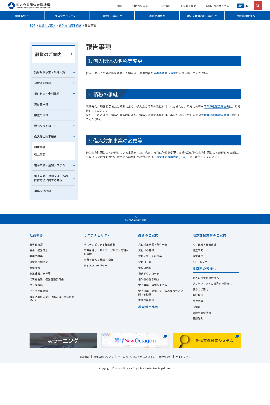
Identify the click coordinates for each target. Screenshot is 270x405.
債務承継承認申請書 (216, 145)
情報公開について (103, 388)
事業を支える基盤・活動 (98, 290)
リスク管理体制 (39, 322)
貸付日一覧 (41, 135)
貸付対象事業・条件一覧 (49, 103)
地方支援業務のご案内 (200, 16)
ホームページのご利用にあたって (136, 388)
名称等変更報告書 (164, 104)
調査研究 (198, 281)
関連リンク (165, 388)
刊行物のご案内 (141, 5)
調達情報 (84, 388)
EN (246, 6)
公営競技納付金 (39, 293)
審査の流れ (41, 146)
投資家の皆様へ (245, 16)
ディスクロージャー (95, 296)
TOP (32, 25)
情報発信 (198, 287)
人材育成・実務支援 (204, 275)
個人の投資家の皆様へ (206, 309)
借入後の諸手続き (70, 25)
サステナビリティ (65, 16)
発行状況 (198, 326)
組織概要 (20, 16)
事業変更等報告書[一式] (171, 187)
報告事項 (39, 178)
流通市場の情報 (202, 343)
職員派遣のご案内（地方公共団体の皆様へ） (52, 329)
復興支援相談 (42, 221)
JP (240, 6)
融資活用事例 (157, 16)
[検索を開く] (258, 5)
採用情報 (165, 5)
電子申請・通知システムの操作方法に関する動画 (51, 209)
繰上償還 (39, 185)
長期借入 (198, 349)
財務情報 (35, 298)
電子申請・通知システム (49, 196)
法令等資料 (36, 316)
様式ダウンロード (45, 156)
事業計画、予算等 (40, 304)
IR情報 (119, 5)
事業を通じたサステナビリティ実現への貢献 (106, 282)
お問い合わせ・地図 (217, 5)
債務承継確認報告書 (216, 137)
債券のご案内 (200, 320)
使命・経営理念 (39, 281)
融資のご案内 (110, 16)
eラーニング (200, 293)
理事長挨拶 (36, 275)
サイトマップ (183, 388)
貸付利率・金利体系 (46, 124)
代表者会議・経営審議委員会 (47, 310)
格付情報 (198, 332)
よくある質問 (188, 5)
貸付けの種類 (42, 113)
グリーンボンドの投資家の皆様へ (212, 314)
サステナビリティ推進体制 (99, 275)
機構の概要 (36, 287)
